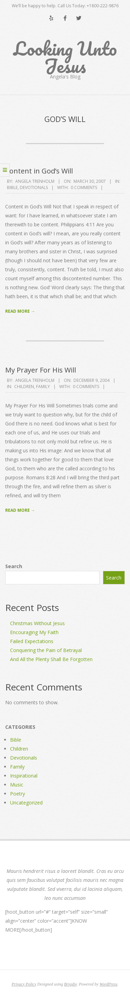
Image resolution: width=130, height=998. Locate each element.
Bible (12, 187)
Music (16, 784)
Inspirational (23, 775)
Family (43, 386)
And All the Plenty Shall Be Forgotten (51, 659)
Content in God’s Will (39, 171)
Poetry (17, 793)
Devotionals (34, 187)
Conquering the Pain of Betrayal (46, 650)
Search (13, 566)
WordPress (108, 984)
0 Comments (84, 187)
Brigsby (70, 984)
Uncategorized (26, 802)
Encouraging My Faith (34, 632)
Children (24, 386)
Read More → (20, 311)
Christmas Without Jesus (37, 623)
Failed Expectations (31, 641)
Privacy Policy (24, 984)
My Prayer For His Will (40, 370)
